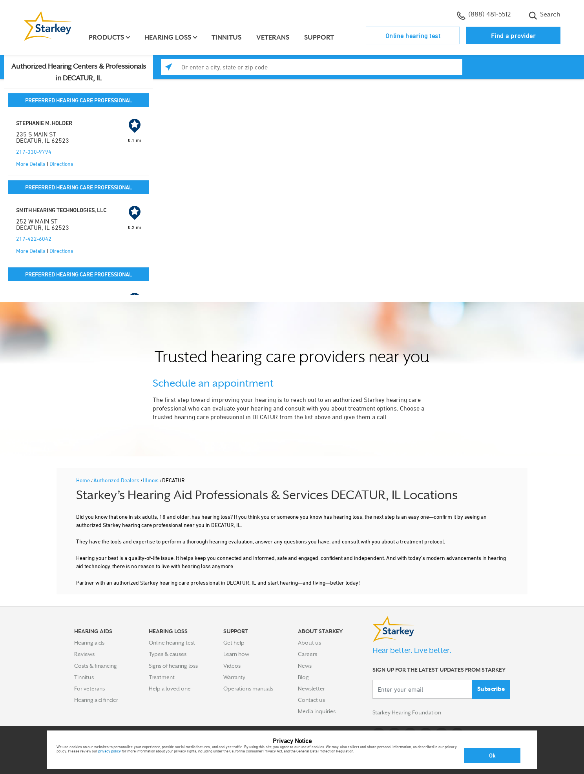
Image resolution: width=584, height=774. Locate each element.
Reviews (84, 654)
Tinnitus (227, 37)
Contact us (311, 700)
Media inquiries (317, 711)
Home (83, 480)
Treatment (162, 677)
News (305, 666)
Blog (303, 677)
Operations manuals (248, 688)
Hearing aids (89, 643)
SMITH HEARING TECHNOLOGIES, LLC (61, 210)
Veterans (273, 37)
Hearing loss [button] (168, 37)
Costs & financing (95, 666)
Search (544, 15)
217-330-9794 (33, 151)
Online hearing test (413, 35)
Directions (61, 163)
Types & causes (167, 654)
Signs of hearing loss (173, 666)
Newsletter (311, 688)
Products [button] (106, 37)
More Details (31, 163)
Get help (234, 643)
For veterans (89, 688)
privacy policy (109, 751)
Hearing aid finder (96, 700)
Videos (232, 666)
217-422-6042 (33, 238)
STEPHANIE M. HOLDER (44, 123)
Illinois (151, 480)
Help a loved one (170, 688)
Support (319, 37)
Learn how (236, 654)
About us (309, 643)
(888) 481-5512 (484, 15)
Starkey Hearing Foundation (406, 713)
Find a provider (513, 35)
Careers (307, 654)
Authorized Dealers (117, 480)
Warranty (234, 677)
